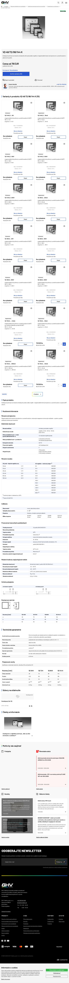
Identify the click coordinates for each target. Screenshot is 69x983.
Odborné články (44, 794)
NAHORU (4, 394)
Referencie (26, 928)
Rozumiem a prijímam (56, 970)
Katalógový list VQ (7, 701)
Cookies (61, 919)
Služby (3, 928)
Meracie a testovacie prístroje (9, 919)
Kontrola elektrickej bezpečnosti (10, 921)
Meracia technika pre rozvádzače (10, 926)
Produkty (5, 916)
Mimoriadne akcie (45, 751)
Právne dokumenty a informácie (31, 930)
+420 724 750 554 (61, 84)
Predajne (49, 923)
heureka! (59, 947)
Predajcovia (50, 921)
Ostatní (61, 916)
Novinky (7, 794)
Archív (3, 935)
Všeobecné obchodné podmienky (31, 933)
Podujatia (8, 751)
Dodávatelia (50, 919)
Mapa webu (61, 921)
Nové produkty (5, 933)
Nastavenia (57, 976)
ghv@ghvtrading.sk (22, 902)
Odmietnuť (56, 973)
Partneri (50, 916)
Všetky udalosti (6, 789)
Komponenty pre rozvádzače (9, 923)
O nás (25, 916)
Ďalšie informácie (5, 979)
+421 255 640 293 (21, 900)
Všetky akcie (39, 789)
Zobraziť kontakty (6, 911)
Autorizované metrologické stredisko (32, 926)
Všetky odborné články (42, 837)
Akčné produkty (5, 930)
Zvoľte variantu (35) (16, 74)
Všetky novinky (5, 837)
